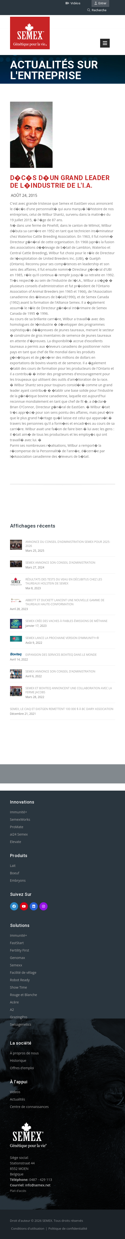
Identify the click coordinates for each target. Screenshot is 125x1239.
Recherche (96, 10)
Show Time (18, 987)
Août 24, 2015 (24, 195)
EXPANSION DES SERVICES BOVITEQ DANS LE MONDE (61, 655)
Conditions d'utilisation (27, 1228)
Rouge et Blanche (23, 994)
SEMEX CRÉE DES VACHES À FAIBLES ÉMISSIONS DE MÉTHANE (67, 621)
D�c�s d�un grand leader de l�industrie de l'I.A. (60, 181)
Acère (14, 1002)
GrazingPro (18, 1017)
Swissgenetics (20, 1024)
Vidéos (72, 3)
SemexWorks (20, 819)
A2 (12, 1009)
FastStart (17, 943)
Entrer (100, 3)
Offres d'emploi (22, 1068)
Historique (18, 1060)
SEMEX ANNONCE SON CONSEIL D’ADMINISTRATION (60, 563)
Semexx (16, 965)
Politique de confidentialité (68, 1228)
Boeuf (14, 873)
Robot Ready (20, 980)
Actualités (17, 1099)
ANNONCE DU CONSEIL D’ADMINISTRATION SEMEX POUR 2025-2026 (68, 544)
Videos (15, 1092)
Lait (13, 865)
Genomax (17, 957)
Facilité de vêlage (23, 972)
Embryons (18, 880)
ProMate (16, 827)
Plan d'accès (18, 1191)
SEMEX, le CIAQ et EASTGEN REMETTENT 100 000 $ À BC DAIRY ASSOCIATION (62, 709)
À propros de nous (24, 1053)
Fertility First (19, 950)
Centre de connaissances (29, 1106)
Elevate (15, 841)
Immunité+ (18, 812)
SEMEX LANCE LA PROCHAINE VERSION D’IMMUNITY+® (62, 638)
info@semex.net (37, 1185)
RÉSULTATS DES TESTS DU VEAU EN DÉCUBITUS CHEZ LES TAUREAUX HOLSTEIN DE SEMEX (64, 581)
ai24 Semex (19, 834)
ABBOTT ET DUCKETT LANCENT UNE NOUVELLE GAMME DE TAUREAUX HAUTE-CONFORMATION (65, 602)
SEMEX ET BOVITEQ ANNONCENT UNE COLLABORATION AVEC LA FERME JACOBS (69, 690)
